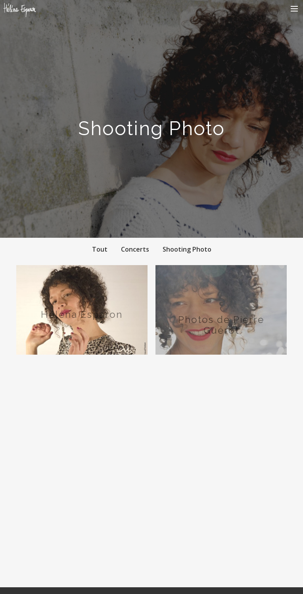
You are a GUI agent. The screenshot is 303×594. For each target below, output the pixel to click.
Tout (99, 249)
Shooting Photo (187, 249)
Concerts (135, 249)
